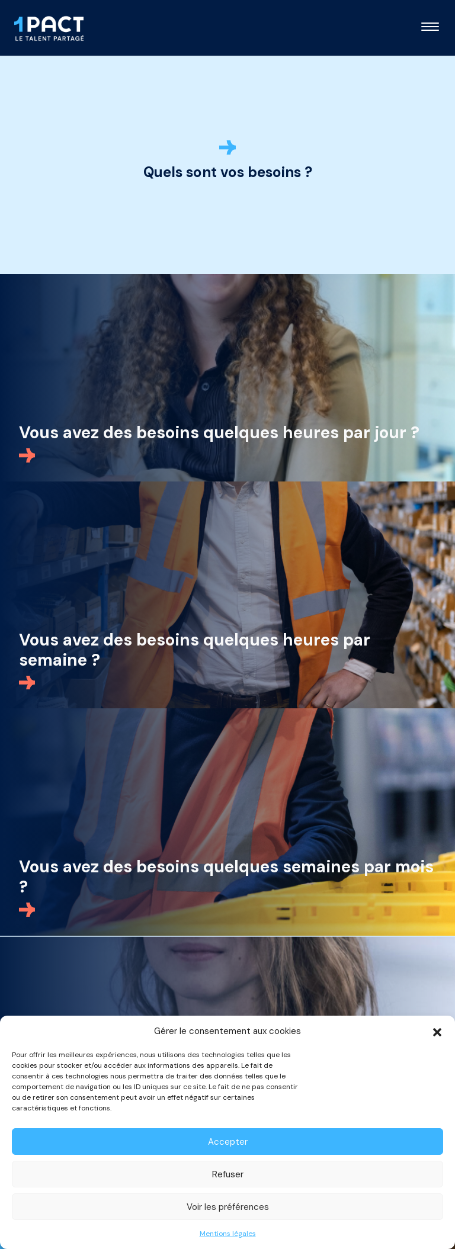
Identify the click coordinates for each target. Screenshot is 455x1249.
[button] (437, 1031)
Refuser (227, 1174)
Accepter (228, 1142)
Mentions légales (228, 1233)
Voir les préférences (228, 1207)
